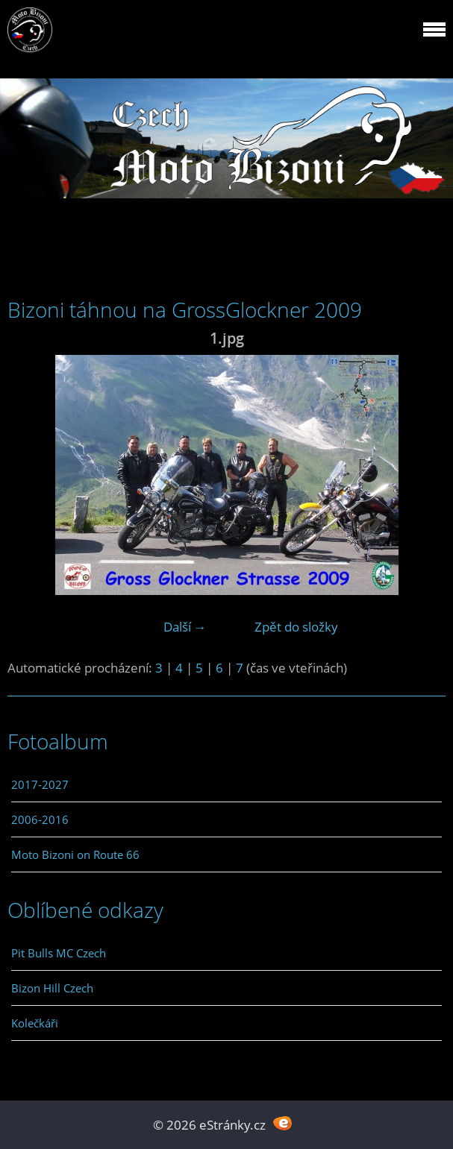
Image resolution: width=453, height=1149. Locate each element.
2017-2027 (40, 784)
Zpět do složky (296, 626)
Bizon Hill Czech (52, 987)
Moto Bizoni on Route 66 (75, 854)
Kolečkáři (34, 1023)
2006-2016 (40, 819)
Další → (185, 626)
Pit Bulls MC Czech (58, 952)
